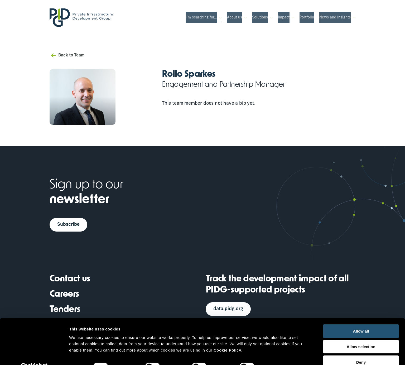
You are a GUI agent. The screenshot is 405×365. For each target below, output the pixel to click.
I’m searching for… (201, 18)
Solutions (260, 18)
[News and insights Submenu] (353, 17)
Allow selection (360, 334)
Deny (361, 350)
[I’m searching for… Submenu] (219, 17)
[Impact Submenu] (292, 17)
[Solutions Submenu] (270, 17)
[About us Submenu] (244, 17)
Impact (284, 18)
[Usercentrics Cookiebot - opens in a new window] (34, 355)
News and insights (335, 18)
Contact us (70, 279)
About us (234, 18)
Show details (276, 354)
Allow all (361, 318)
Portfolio (307, 18)
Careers (64, 295)
